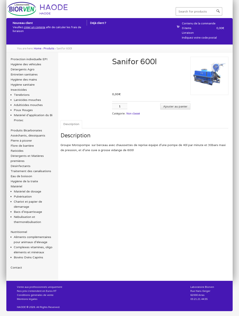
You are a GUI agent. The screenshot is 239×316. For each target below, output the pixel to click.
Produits (49, 48)
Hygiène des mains (24, 79)
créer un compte (34, 27)
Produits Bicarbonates (26, 130)
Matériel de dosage (27, 191)
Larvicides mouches (27, 100)
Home (37, 48)
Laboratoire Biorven (202, 286)
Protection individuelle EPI (29, 59)
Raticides (17, 151)
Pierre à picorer (21, 140)
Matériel (16, 186)
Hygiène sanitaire (23, 84)
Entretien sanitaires (24, 74)
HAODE (53, 7)
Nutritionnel (19, 232)
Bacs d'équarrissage (28, 212)
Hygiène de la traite (24, 181)
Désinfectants (20, 166)
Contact (16, 267)
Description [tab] (71, 124)
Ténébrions (22, 95)
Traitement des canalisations (31, 171)
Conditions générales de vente (35, 295)
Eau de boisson (21, 176)
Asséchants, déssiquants (28, 135)
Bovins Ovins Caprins (28, 257)
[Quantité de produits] (119, 106)
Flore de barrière (22, 146)
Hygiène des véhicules (26, 64)
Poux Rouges (23, 110)
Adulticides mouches (28, 105)
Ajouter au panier (175, 106)
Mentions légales (27, 299)
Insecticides (19, 90)
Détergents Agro (22, 69)
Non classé (133, 113)
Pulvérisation (23, 196)
